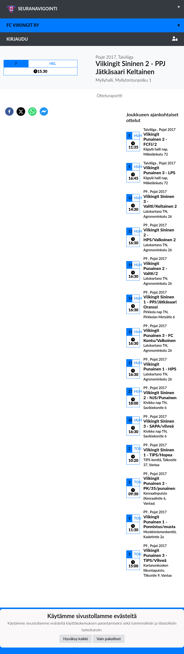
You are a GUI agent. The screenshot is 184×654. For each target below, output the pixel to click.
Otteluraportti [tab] (109, 95)
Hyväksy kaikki (75, 638)
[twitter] (21, 111)
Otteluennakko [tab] (75, 95)
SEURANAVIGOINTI (95, 7)
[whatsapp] (32, 111)
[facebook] (9, 111)
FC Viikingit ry (95, 25)
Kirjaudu (92, 39)
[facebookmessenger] (44, 111)
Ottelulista (141, 591)
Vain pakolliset (109, 638)
